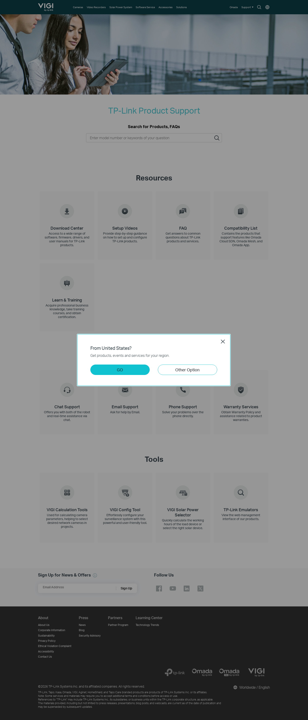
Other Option (187, 369)
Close (223, 341)
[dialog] (154, 360)
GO (120, 369)
